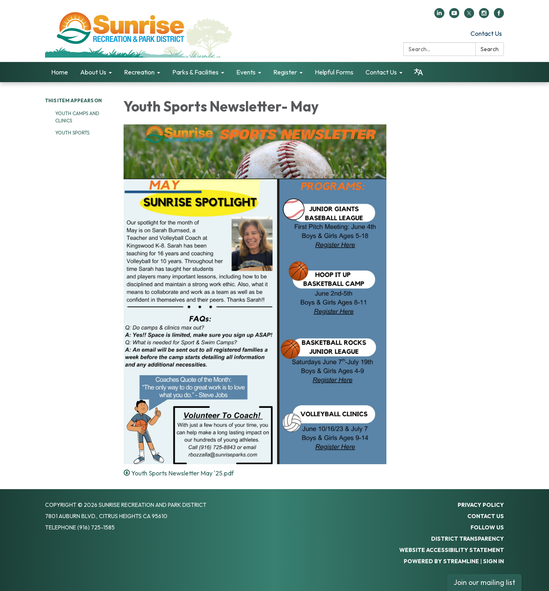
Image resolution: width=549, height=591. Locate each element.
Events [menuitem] (246, 72)
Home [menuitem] (59, 72)
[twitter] (469, 16)
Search (490, 49)
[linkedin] (439, 16)
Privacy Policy (481, 504)
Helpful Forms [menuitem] (334, 72)
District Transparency (467, 538)
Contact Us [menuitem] (381, 72)
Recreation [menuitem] (139, 72)
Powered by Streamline (441, 561)
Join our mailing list (484, 582)
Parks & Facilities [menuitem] (195, 72)
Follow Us (487, 527)
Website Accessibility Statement (451, 550)
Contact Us (486, 33)
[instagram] (484, 16)
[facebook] (499, 16)
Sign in (493, 561)
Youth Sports (72, 133)
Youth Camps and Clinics (77, 117)
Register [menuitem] (285, 72)
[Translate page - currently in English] (419, 72)
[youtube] (454, 16)
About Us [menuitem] (93, 72)
